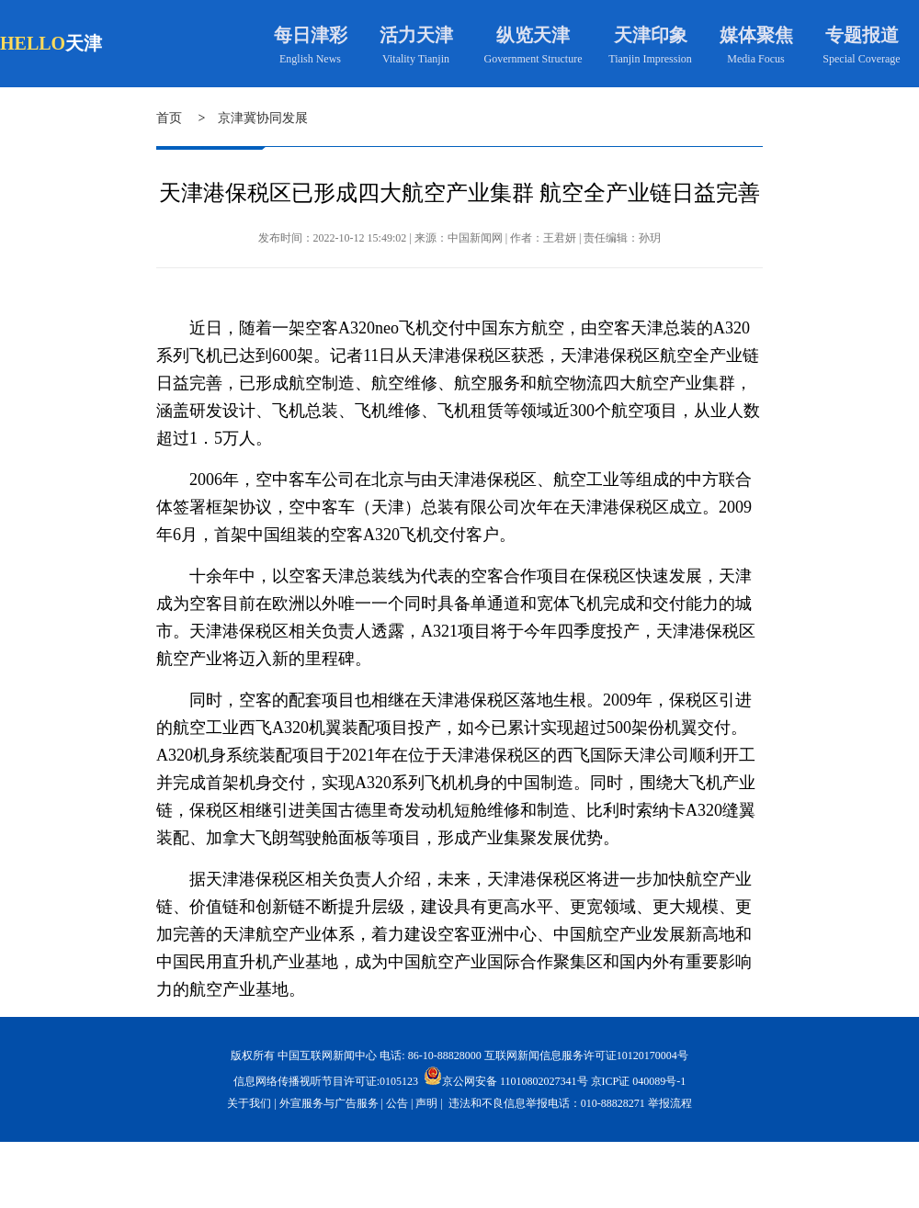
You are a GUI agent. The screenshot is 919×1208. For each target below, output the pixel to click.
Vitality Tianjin (415, 58)
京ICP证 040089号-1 (638, 1081)
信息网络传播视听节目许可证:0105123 (325, 1081)
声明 (426, 1103)
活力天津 (416, 35)
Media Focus (755, 58)
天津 (83, 43)
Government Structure (533, 58)
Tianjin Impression (650, 58)
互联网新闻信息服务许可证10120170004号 (586, 1055)
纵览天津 (533, 35)
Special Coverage (861, 58)
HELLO (32, 43)
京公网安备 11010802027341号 (506, 1076)
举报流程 (670, 1103)
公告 (397, 1103)
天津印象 (650, 35)
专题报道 (862, 35)
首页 (169, 118)
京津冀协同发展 (263, 118)
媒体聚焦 (756, 35)
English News (310, 58)
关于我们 (249, 1103)
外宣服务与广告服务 (329, 1103)
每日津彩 (310, 35)
